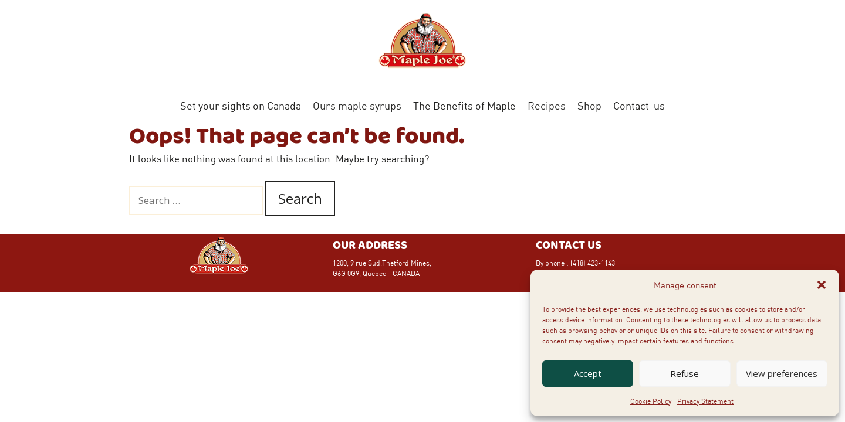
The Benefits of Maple (464, 105)
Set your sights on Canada (240, 105)
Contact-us (639, 105)
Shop (589, 105)
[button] (821, 285)
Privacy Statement (705, 401)
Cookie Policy (650, 401)
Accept (587, 373)
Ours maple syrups (357, 105)
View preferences (781, 373)
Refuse (684, 373)
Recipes (547, 105)
